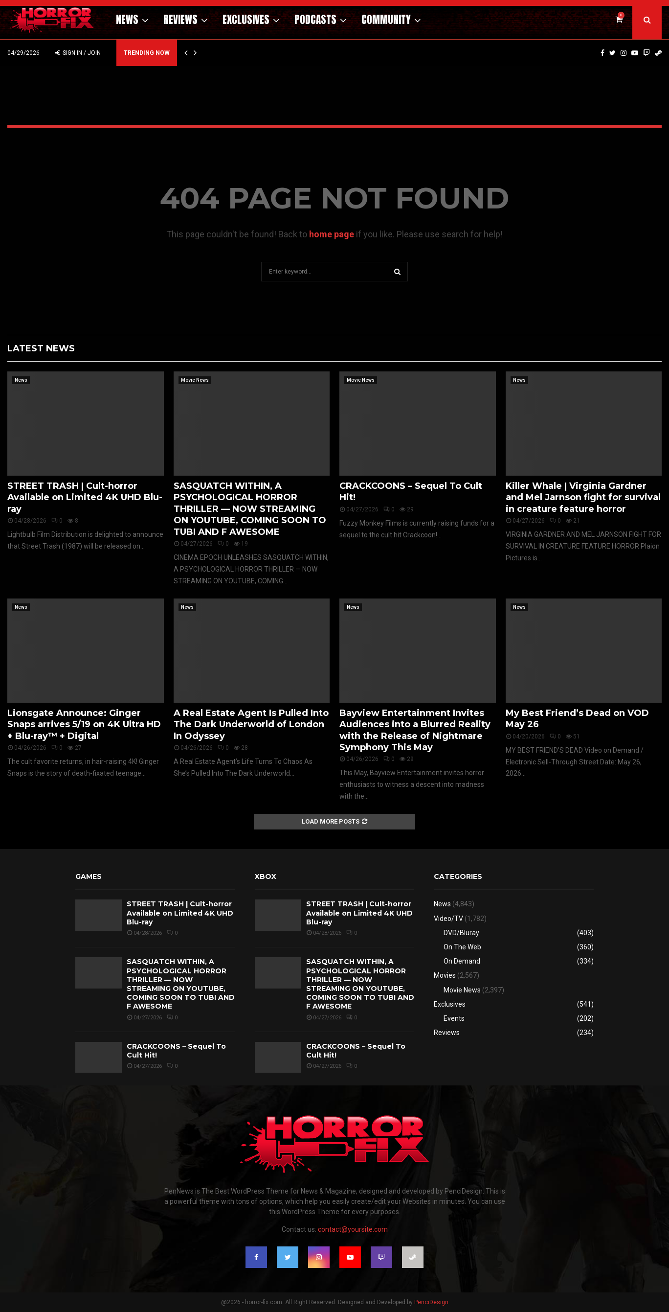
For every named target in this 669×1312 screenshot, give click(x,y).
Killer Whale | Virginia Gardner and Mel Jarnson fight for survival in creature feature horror (583, 497)
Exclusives (246, 19)
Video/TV (448, 918)
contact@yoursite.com (353, 1229)
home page (331, 234)
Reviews (180, 19)
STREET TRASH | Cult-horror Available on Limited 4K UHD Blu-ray (84, 497)
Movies (445, 975)
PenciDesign (431, 1302)
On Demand (462, 961)
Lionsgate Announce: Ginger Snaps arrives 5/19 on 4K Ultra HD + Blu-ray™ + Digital (84, 724)
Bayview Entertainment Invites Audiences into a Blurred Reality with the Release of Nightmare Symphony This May (415, 730)
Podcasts (315, 19)
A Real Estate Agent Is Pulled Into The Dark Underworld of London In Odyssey (251, 724)
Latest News (41, 348)
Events (454, 1018)
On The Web (462, 947)
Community (386, 19)
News (127, 19)
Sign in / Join (78, 52)
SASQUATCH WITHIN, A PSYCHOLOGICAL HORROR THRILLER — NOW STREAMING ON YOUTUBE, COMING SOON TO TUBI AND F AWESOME (250, 509)
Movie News (195, 380)
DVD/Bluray (461, 933)
